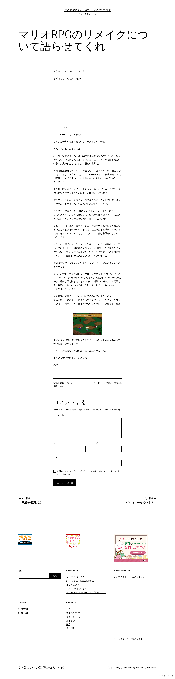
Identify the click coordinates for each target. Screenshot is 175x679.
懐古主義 (118, 383)
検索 (20, 571)
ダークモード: (165, 676)
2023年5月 (23, 613)
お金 (68, 609)
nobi (61, 386)
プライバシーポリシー (117, 667)
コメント (58, 415)
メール (94, 443)
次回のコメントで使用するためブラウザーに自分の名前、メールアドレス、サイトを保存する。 (88, 472)
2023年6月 (23, 609)
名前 (56, 443)
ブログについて (73, 613)
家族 (68, 624)
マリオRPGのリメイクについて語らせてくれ (86, 592)
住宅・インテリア (74, 617)
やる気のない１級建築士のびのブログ (87, 10)
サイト (56, 457)
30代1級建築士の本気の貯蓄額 (80, 581)
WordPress (151, 667)
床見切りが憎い (73, 585)
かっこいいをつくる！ (76, 577)
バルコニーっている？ (76, 588)
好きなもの (108, 383)
